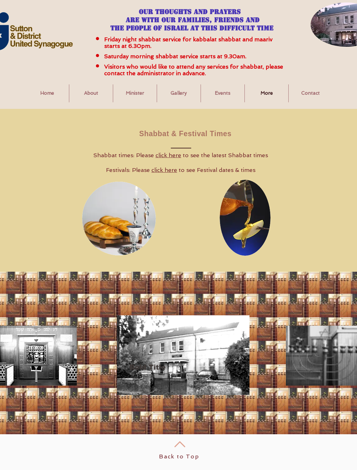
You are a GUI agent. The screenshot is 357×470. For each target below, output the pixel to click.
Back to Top (179, 456)
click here (168, 155)
